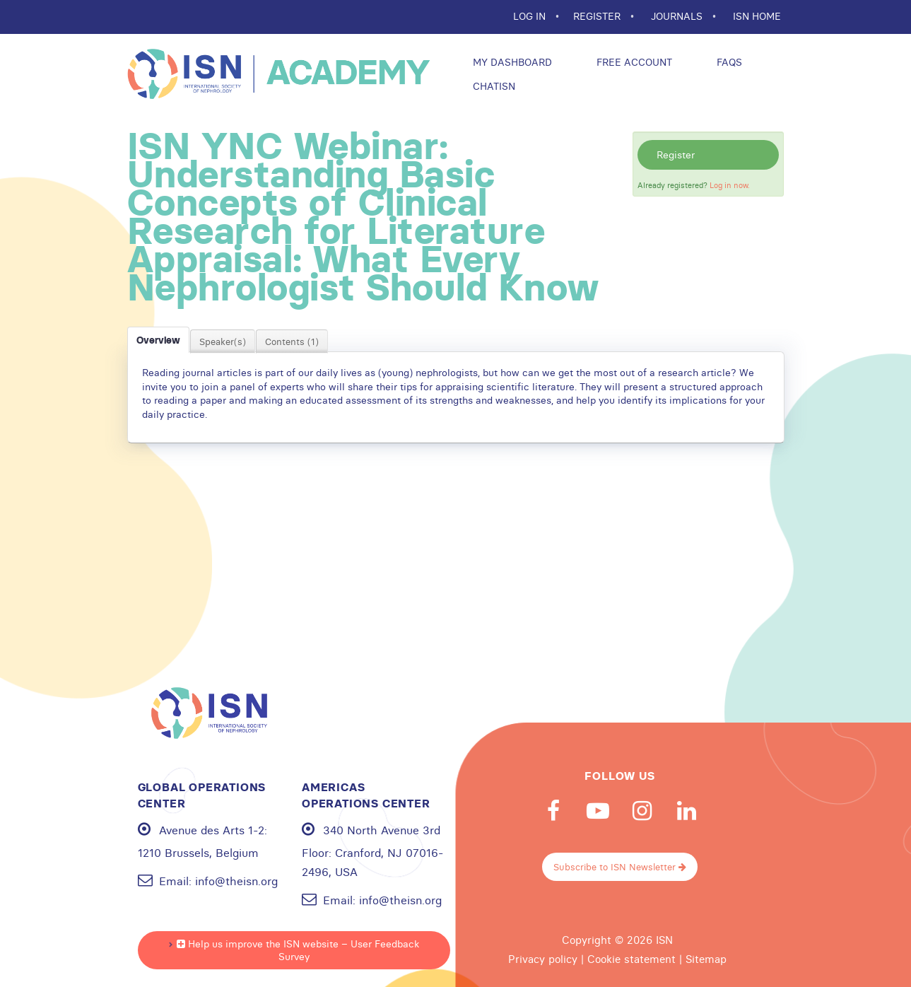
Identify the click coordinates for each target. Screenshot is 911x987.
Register (676, 154)
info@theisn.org (236, 881)
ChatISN (492, 86)
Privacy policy (542, 959)
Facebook (553, 810)
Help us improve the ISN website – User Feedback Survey (298, 950)
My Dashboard (511, 62)
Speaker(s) (222, 341)
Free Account (633, 62)
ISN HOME (757, 16)
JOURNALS (678, 16)
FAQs (728, 62)
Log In (530, 16)
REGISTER (598, 16)
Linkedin (686, 810)
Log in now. (730, 185)
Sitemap (706, 959)
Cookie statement (631, 959)
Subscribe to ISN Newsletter (619, 866)
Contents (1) (292, 341)
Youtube (597, 810)
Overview (158, 340)
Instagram (642, 810)
